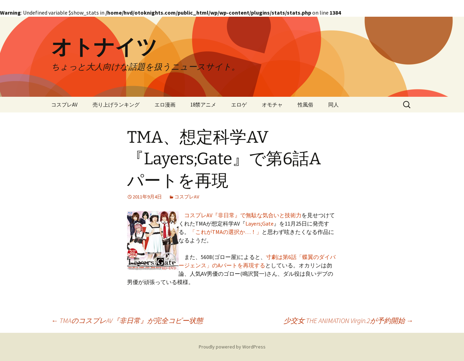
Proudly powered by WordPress (232, 347)
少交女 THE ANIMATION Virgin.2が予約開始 (348, 320)
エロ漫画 (165, 104)
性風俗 (305, 104)
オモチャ (272, 104)
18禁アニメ (203, 104)
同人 (333, 104)
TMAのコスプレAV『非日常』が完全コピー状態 (127, 320)
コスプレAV (64, 104)
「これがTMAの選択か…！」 (226, 231)
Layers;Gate (259, 223)
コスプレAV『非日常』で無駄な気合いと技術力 (242, 215)
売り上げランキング (116, 104)
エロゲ (239, 104)
